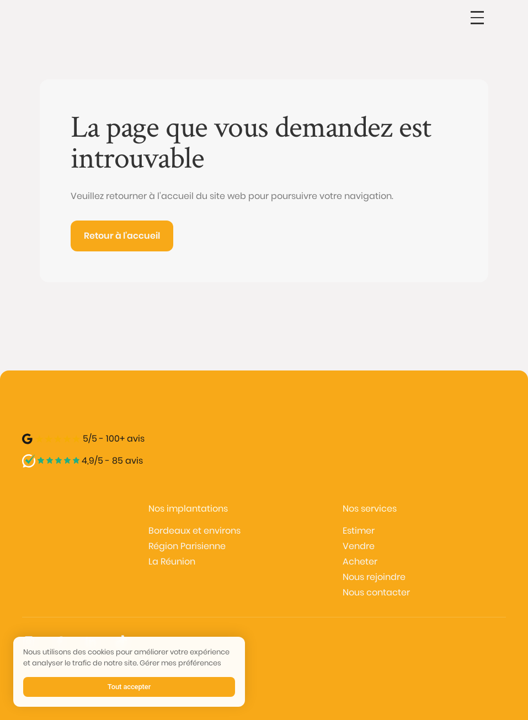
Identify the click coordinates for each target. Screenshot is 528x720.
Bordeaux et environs (194, 530)
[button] (477, 18)
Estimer (359, 530)
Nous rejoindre (374, 577)
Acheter (360, 561)
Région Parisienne (187, 546)
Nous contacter (376, 592)
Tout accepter (129, 687)
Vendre (359, 546)
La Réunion (171, 561)
